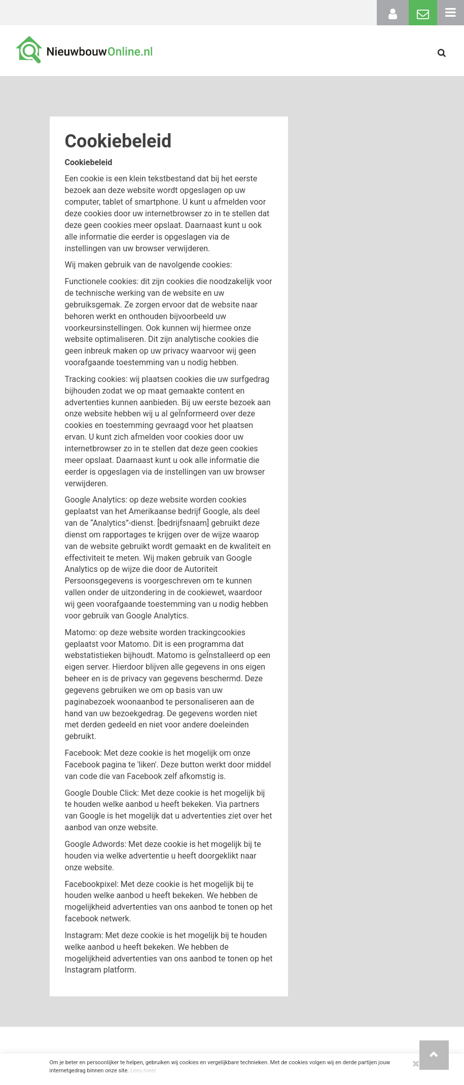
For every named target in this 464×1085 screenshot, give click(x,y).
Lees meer (143, 1070)
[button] (434, 1055)
